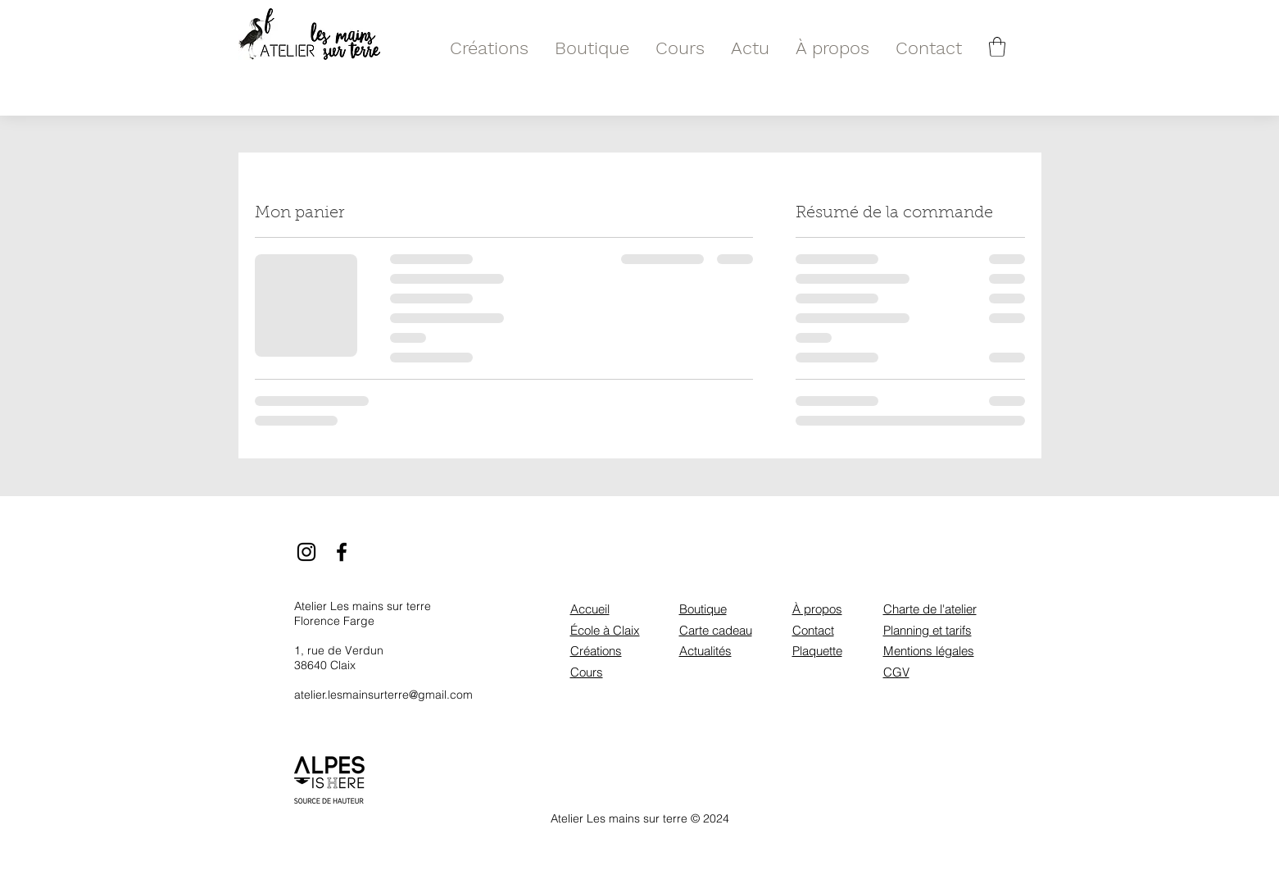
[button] (997, 47)
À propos (817, 609)
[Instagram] (306, 552)
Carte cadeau (715, 630)
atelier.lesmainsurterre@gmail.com (383, 694)
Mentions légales (928, 651)
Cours (586, 672)
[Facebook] (341, 552)
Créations (596, 651)
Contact (813, 630)
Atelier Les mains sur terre (362, 606)
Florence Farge (334, 620)
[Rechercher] (1022, 47)
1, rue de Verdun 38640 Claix (338, 657)
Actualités (705, 651)
